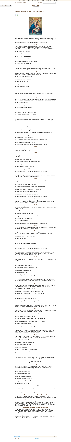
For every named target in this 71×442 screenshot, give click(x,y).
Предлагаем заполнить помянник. (5, 6)
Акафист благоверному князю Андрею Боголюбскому (29, 438)
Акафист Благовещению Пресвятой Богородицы (28, 441)
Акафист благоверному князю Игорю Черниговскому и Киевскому (31, 439)
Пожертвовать (35, 7)
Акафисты (19, 10)
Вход (36, 2)
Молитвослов (35, 5)
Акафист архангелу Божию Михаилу (25, 437)
